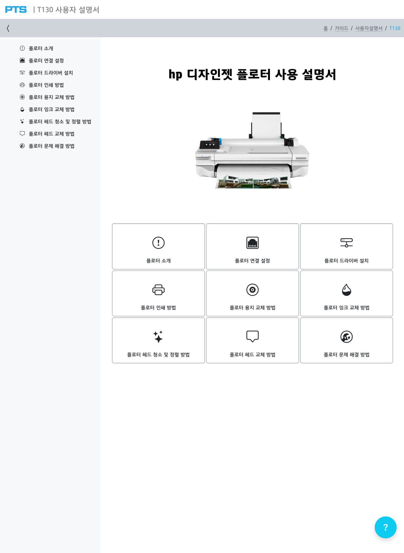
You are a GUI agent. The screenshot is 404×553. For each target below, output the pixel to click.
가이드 (341, 28)
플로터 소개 (36, 48)
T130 (394, 28)
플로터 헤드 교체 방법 (47, 133)
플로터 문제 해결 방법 (47, 146)
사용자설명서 (369, 28)
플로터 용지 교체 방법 (47, 97)
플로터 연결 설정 (42, 60)
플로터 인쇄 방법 (42, 85)
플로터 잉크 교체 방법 (47, 109)
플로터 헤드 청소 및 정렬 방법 (55, 121)
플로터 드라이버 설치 (46, 72)
